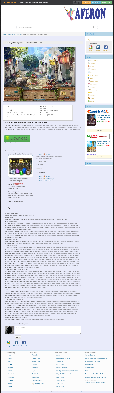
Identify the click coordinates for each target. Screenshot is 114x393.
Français (10, 368)
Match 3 (91, 78)
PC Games (86, 2)
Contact (34, 364)
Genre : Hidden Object (46, 179)
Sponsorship (36, 377)
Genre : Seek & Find (45, 181)
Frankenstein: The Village (92, 361)
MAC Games (11, 34)
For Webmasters (37, 380)
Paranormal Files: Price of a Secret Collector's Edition (97, 374)
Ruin (86, 371)
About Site (35, 355)
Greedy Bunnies (90, 355)
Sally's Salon (60, 377)
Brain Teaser (92, 84)
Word (90, 72)
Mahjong (91, 63)
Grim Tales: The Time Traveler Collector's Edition (103, 117)
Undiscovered (89, 364)
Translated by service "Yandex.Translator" (95, 382)
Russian (10, 386)
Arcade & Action (93, 60)
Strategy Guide (38, 384)
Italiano (10, 371)
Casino (91, 98)
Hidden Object (93, 75)
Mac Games (95, 2)
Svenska (10, 380)
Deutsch (10, 361)
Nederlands (11, 374)
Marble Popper (93, 81)
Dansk (9, 355)
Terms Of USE (36, 361)
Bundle (91, 101)
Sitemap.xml (79, 391)
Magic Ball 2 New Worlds (64, 374)
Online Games (106, 2)
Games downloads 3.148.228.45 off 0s (26, 2)
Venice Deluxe (61, 380)
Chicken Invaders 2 (62, 368)
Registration (35, 374)
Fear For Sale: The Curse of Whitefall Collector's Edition (97, 377)
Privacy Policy (36, 358)
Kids (90, 92)
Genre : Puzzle (44, 154)
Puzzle (19, 34)
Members (35, 368)
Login (89, 37)
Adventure (91, 87)
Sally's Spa (60, 383)
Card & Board (92, 69)
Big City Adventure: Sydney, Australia (67, 371)
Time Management (94, 90)
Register (90, 40)
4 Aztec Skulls (89, 368)
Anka (58, 355)
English (10, 358)
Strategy (91, 95)
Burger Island (60, 386)
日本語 (10, 383)
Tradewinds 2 (60, 361)
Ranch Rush (60, 364)
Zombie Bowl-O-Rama (63, 358)
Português (11, 377)
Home (4, 34)
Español (10, 364)
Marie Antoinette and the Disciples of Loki (97, 358)
